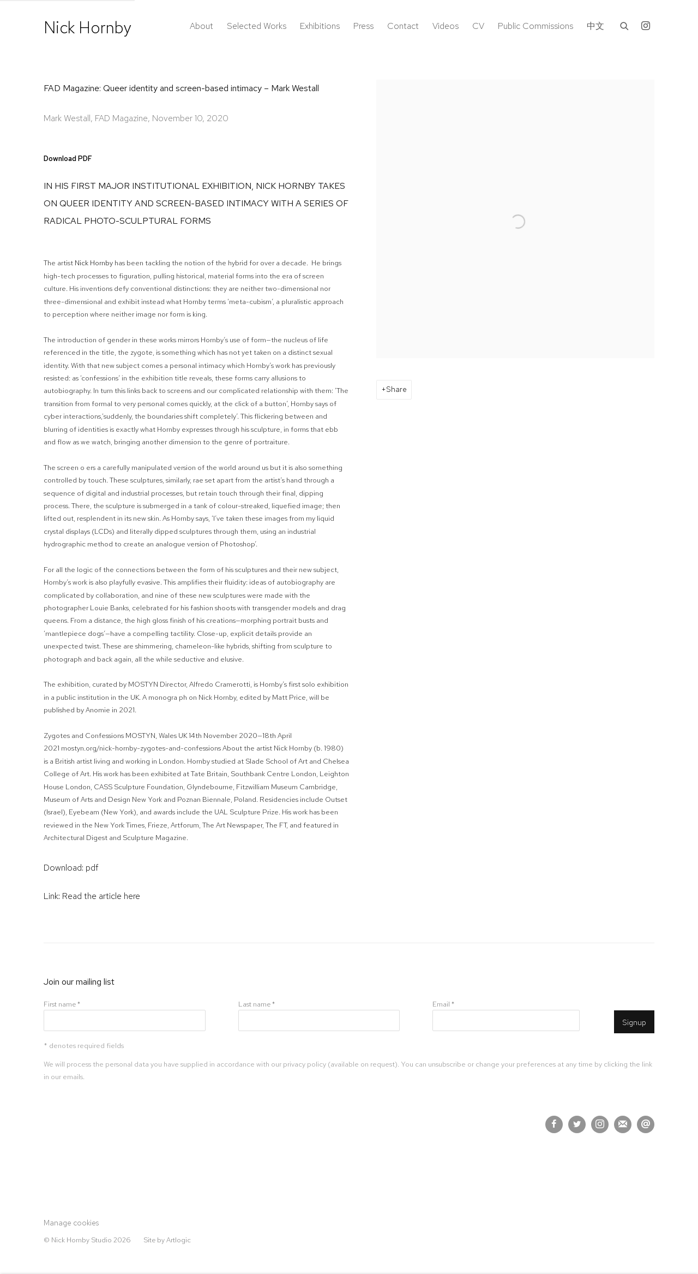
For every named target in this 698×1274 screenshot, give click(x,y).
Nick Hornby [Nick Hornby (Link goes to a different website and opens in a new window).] (94, 262)
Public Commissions (535, 26)
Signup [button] (634, 1022)
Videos (445, 26)
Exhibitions (320, 26)
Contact (403, 26)
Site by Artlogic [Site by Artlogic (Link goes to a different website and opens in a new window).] (167, 1240)
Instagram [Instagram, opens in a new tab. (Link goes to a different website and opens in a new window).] (645, 26)
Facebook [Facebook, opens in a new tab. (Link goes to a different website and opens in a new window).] (554, 1124)
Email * (443, 1004)
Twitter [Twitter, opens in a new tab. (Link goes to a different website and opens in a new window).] (577, 1124)
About (201, 26)
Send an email (645, 1124)
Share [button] (396, 389)
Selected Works (256, 26)
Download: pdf (71, 867)
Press (363, 26)
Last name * (256, 1004)
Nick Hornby (87, 27)
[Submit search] (625, 25)
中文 (595, 26)
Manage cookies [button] (71, 1223)
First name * (62, 1004)
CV (478, 26)
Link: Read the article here (92, 896)
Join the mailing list (622, 1124)
